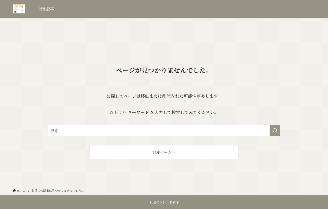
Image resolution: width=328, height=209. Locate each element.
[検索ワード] (164, 130)
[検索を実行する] (275, 130)
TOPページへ (163, 152)
